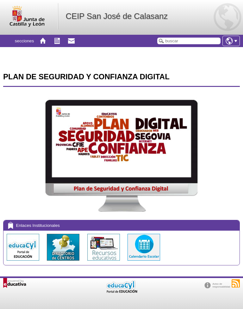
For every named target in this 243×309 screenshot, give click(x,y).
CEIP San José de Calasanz (116, 16)
